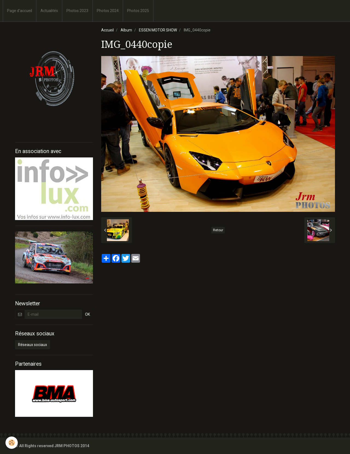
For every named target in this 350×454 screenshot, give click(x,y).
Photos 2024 (108, 10)
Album (126, 30)
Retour (218, 230)
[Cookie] (11, 443)
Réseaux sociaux (32, 344)
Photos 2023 (77, 10)
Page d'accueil (19, 10)
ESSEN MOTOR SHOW (158, 30)
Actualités (49, 10)
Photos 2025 (138, 10)
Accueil (107, 30)
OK (87, 314)
